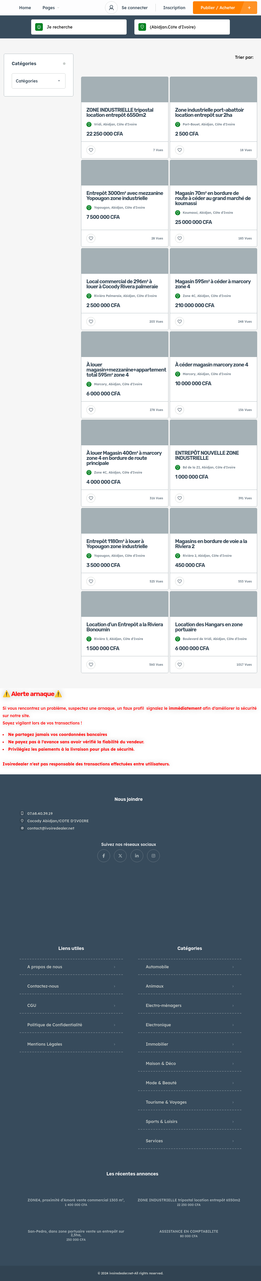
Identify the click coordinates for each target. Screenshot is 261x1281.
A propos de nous (44, 966)
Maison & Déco (161, 1063)
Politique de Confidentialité (54, 1024)
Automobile (157, 966)
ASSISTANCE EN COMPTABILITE (188, 1231)
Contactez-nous (43, 986)
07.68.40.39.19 (40, 813)
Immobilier (157, 1044)
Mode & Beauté (161, 1082)
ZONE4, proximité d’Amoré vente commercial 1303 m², (76, 1200)
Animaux (155, 986)
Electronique (158, 1024)
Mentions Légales (44, 1044)
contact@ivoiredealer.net (50, 828)
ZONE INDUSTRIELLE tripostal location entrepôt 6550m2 (189, 1200)
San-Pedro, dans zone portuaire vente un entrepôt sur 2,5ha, (76, 1233)
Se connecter (135, 7)
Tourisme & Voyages (166, 1102)
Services (154, 1140)
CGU (31, 1005)
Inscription (174, 7)
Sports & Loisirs (161, 1121)
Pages (51, 7)
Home (25, 7)
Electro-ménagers (163, 1005)
